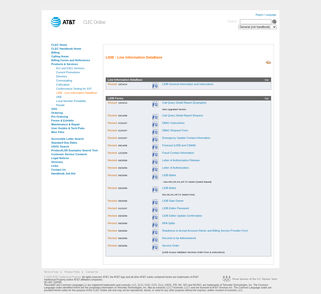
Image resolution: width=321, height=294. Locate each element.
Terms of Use (51, 272)
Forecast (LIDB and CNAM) (179, 145)
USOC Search (60, 146)
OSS (54, 108)
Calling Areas (60, 56)
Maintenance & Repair (65, 124)
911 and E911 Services (70, 68)
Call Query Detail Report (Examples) (184, 102)
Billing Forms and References (70, 60)
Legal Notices (60, 158)
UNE (59, 96)
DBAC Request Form (175, 130)
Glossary (57, 161)
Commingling (64, 80)
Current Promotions (68, 72)
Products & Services (64, 64)
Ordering (57, 112)
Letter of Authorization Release (181, 160)
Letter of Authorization (175, 167)
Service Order (170, 245)
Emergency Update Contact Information (186, 137)
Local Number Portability (71, 101)
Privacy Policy (72, 272)
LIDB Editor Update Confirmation (182, 215)
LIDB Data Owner (173, 200)
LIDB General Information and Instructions (187, 84)
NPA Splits (168, 223)
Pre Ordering (59, 116)
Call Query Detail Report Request (182, 115)
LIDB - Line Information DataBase (76, 92)
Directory (61, 76)
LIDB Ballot (169, 175)
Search (232, 21)
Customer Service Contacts (69, 154)
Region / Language (266, 14)
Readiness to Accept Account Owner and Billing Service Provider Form (205, 230)
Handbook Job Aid (63, 173)
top (267, 79)
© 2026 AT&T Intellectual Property (62, 277)
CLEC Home (59, 44)
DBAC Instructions (173, 122)
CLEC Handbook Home (66, 48)
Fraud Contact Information (178, 152)
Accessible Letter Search (67, 138)
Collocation (63, 84)
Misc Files (57, 132)
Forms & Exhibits (62, 120)
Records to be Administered (179, 238)
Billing (55, 52)
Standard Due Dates (64, 142)
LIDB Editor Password (175, 208)
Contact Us (58, 169)
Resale (60, 105)
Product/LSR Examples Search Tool (74, 150)
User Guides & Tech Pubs (67, 128)
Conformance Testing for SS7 (74, 88)
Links (54, 165)
